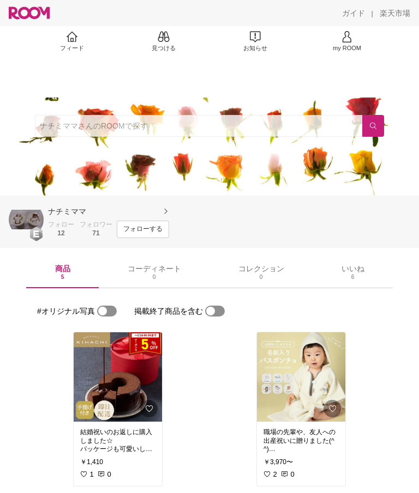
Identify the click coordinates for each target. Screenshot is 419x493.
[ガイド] (353, 13)
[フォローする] (143, 229)
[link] (118, 377)
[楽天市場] (395, 13)
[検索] (373, 126)
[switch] (107, 311)
